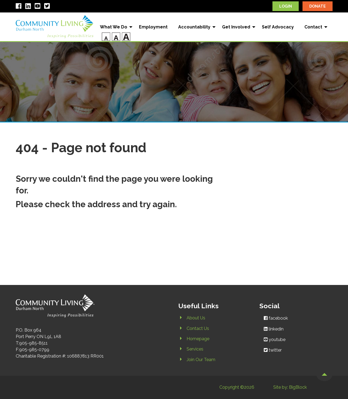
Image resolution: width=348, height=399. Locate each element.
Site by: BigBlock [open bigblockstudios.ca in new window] (290, 387)
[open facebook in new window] (20, 6)
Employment (153, 27)
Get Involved (236, 27)
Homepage (198, 338)
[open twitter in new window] (48, 6)
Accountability (194, 27)
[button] (324, 374)
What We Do (113, 27)
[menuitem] (114, 27)
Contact (313, 27)
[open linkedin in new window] (29, 6)
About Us (196, 317)
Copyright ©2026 (236, 387)
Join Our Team (201, 359)
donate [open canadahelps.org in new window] (317, 6)
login (285, 6)
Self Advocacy (278, 27)
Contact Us (198, 328)
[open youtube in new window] (39, 6)
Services (195, 349)
